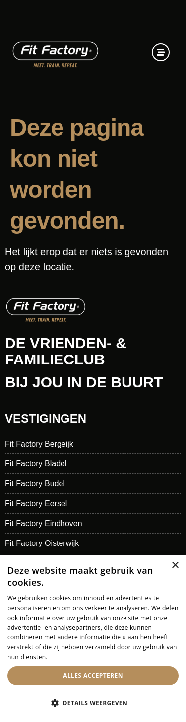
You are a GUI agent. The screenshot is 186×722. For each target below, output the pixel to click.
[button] (93, 703)
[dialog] (93, 638)
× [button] (175, 565)
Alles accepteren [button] (93, 675)
